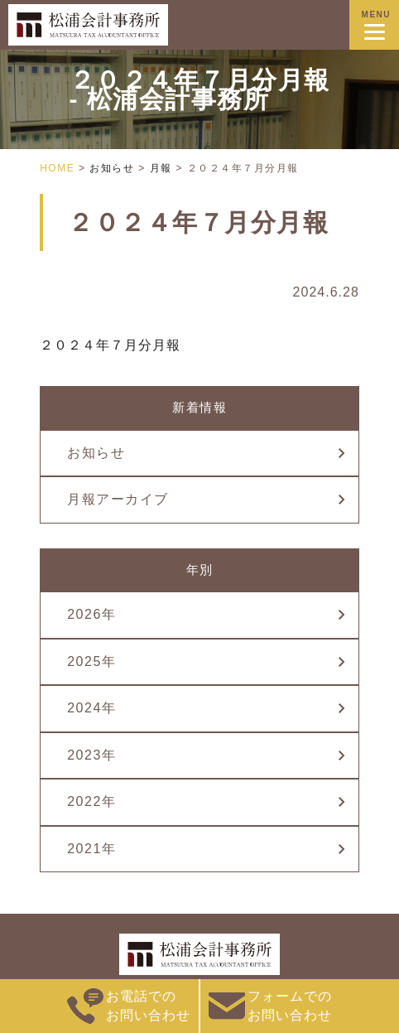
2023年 (91, 755)
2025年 (91, 661)
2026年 (91, 614)
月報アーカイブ (118, 499)
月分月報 (152, 345)
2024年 (91, 708)
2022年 (91, 801)
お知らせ (96, 453)
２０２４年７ (82, 345)
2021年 (91, 849)
